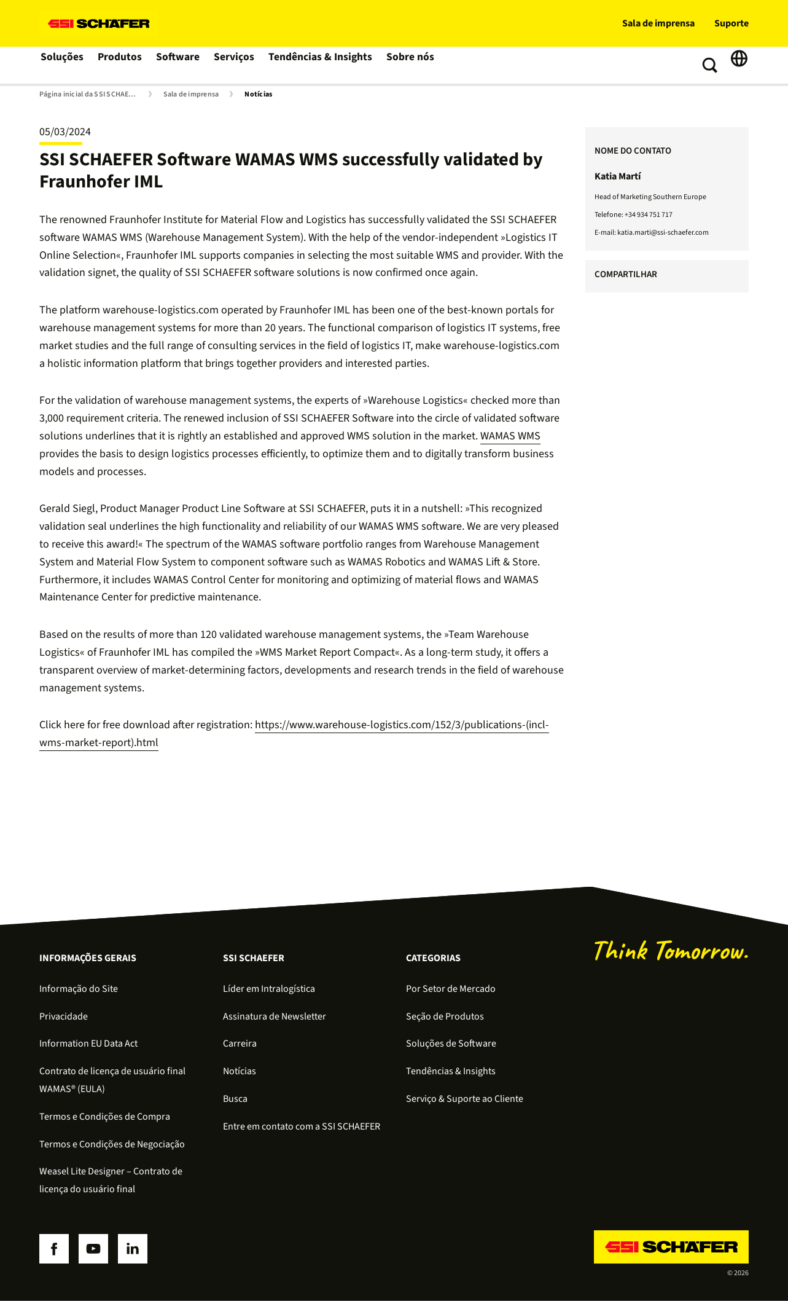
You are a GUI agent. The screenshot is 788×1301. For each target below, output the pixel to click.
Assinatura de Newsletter (274, 1016)
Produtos (121, 65)
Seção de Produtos (445, 1016)
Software (180, 65)
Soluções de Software (451, 1043)
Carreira (240, 1043)
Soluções (62, 65)
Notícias (258, 95)
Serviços (237, 65)
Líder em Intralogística (269, 989)
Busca (235, 1099)
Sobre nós (407, 65)
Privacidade (63, 1016)
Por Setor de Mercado (451, 989)
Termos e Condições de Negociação (112, 1144)
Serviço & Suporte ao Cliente (464, 1099)
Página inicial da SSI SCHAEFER (90, 95)
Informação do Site (78, 989)
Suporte (731, 23)
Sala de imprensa (658, 23)
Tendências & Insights (321, 65)
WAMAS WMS (510, 436)
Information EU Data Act (88, 1043)
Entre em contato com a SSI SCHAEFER (301, 1126)
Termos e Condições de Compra (104, 1116)
